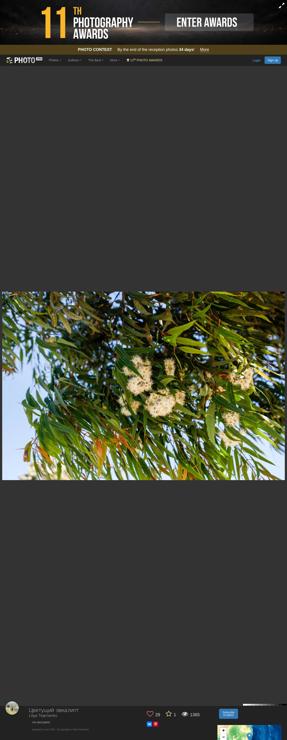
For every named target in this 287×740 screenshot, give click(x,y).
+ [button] (223, 731)
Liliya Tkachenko (43, 716)
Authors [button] (75, 60)
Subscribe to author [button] (228, 714)
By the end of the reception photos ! (143, 49)
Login (256, 60)
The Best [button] (95, 60)
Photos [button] (55, 60)
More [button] (115, 60)
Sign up (272, 60)
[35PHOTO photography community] (24, 60)
